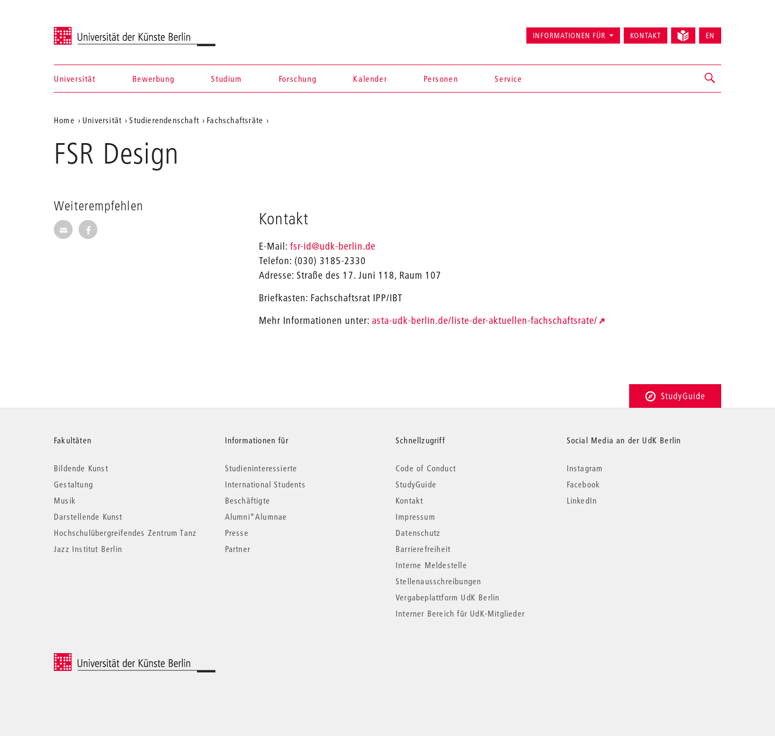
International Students (265, 484)
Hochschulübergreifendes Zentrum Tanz (125, 532)
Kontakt (645, 35)
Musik (65, 500)
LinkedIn (582, 500)
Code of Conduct (426, 468)
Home (64, 120)
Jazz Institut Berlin (88, 548)
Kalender (370, 78)
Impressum (415, 516)
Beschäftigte (247, 500)
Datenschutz (418, 532)
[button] (710, 78)
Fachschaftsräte (235, 120)
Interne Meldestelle (431, 565)
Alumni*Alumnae (256, 516)
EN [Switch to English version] (710, 35)
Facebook (584, 484)
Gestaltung (73, 484)
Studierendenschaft (164, 120)
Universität (75, 78)
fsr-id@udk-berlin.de (333, 246)
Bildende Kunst (81, 468)
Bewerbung (153, 78)
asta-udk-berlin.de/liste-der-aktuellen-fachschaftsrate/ (484, 320)
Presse (237, 532)
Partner (237, 548)
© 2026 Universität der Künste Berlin (110, 659)
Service (508, 78)
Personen (441, 78)
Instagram (585, 468)
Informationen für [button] (569, 35)
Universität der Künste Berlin (96, 30)
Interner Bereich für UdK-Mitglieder (460, 613)
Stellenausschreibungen (438, 581)
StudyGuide (675, 395)
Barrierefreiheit (423, 548)
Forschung (297, 78)
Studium (226, 78)
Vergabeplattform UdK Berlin (447, 597)
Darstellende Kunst (88, 516)
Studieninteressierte (261, 468)
